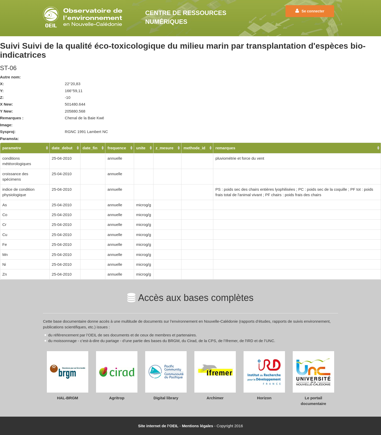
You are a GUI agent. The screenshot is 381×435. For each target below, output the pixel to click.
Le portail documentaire (313, 400)
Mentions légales (197, 426)
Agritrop (116, 398)
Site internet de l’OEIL (158, 426)
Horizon (264, 398)
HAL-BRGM (67, 398)
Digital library (165, 398)
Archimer (215, 398)
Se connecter (309, 11)
